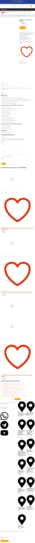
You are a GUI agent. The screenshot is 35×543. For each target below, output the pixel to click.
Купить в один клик (22, 28)
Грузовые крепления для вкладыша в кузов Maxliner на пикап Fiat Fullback (13, 389)
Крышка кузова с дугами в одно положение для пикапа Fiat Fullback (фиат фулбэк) (15, 386)
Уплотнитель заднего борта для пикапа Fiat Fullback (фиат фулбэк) (12, 384)
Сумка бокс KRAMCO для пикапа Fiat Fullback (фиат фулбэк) (17, 293)
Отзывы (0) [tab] (3, 86)
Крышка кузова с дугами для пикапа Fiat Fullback (9, 388)
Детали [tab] (3, 83)
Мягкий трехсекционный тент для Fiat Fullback (9, 393)
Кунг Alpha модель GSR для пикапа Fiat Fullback (9, 392)
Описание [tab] (3, 82)
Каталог (6, 15)
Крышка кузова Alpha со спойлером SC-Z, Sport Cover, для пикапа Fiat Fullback (14, 396)
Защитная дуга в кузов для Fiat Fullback (8, 397)
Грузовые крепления (14, 193)
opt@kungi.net (13, 413)
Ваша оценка (3, 141)
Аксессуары (3, 193)
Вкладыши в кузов (11, 15)
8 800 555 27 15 (20, 1)
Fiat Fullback (5, 93)
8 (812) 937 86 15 (4, 404)
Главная (2, 15)
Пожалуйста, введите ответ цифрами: (7, 157)
